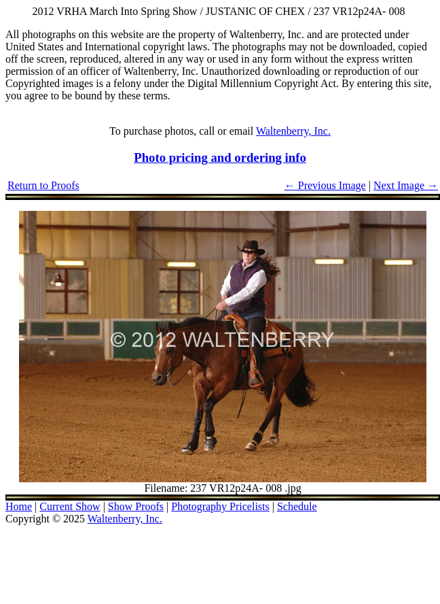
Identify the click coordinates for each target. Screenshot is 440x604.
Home (18, 506)
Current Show (69, 506)
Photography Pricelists (220, 506)
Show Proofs (136, 506)
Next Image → (405, 185)
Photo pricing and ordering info (220, 157)
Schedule (297, 506)
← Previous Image (325, 185)
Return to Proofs (43, 185)
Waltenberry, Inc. (293, 131)
